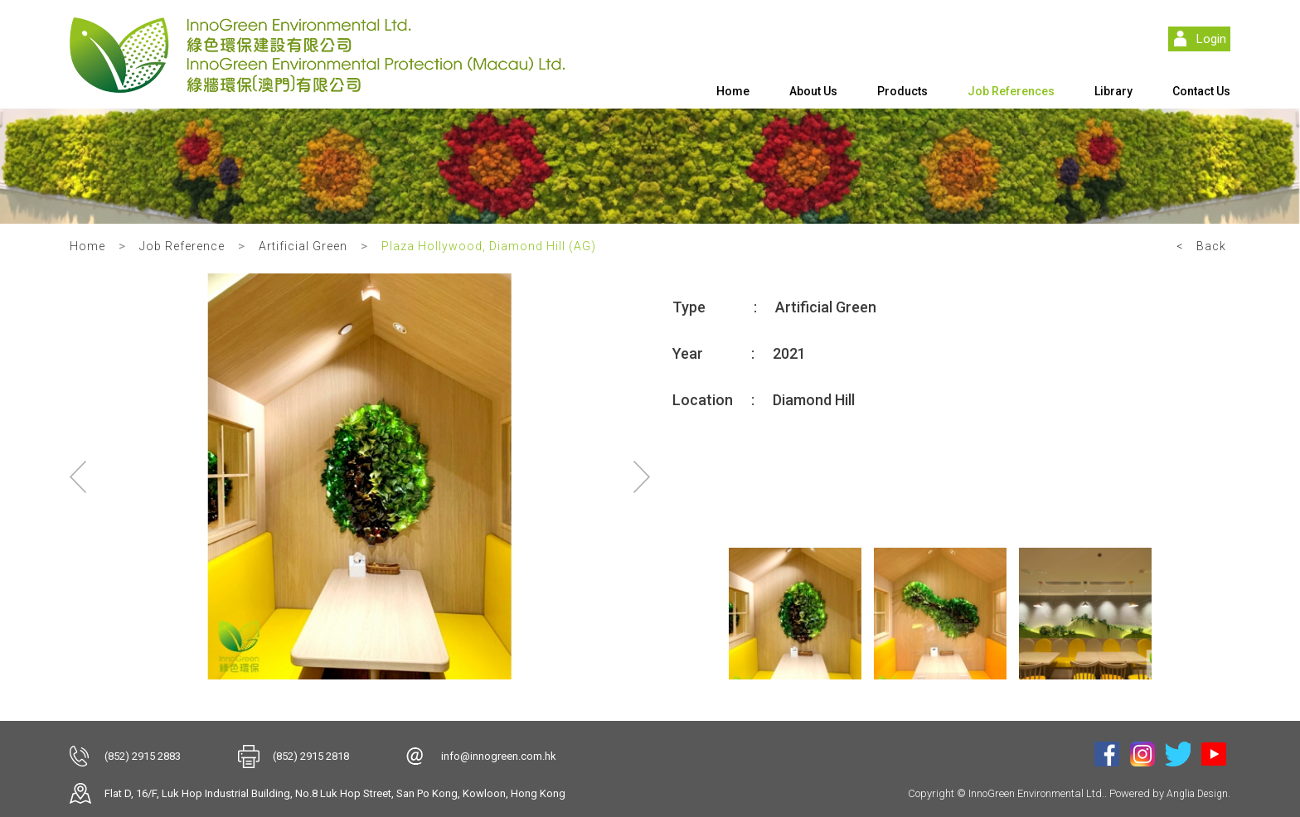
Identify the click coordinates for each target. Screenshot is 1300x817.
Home (732, 91)
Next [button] (641, 476)
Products (902, 91)
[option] (360, 476)
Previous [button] (78, 476)
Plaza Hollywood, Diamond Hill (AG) (488, 246)
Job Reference (182, 246)
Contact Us (1201, 91)
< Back (1201, 246)
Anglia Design (1197, 794)
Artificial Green (303, 246)
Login (1211, 38)
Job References (1011, 91)
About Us (813, 91)
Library (1113, 91)
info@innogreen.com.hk (498, 756)
